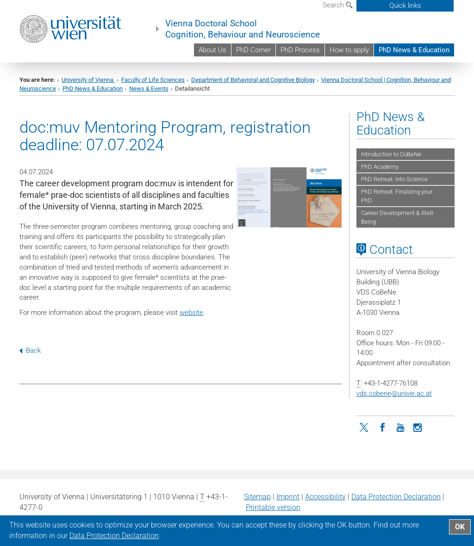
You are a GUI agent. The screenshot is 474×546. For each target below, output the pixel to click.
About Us (212, 50)
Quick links (405, 5)
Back (30, 350)
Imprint (287, 496)
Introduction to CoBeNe (391, 154)
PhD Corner (253, 50)
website (191, 312)
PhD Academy (380, 166)
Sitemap (257, 496)
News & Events (148, 88)
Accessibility (325, 496)
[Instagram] (418, 427)
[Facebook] (383, 427)
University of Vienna (88, 79)
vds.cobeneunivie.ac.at (394, 393)
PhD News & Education (414, 50)
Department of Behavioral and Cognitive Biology (253, 79)
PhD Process (300, 50)
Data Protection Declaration (396, 496)
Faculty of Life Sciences (153, 79)
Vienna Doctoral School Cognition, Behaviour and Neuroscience (242, 29)
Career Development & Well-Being (398, 217)
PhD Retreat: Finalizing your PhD (396, 196)
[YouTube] (400, 427)
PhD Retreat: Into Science (394, 179)
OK (460, 526)
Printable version (273, 507)
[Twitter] (365, 427)
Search (338, 5)
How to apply (349, 50)
